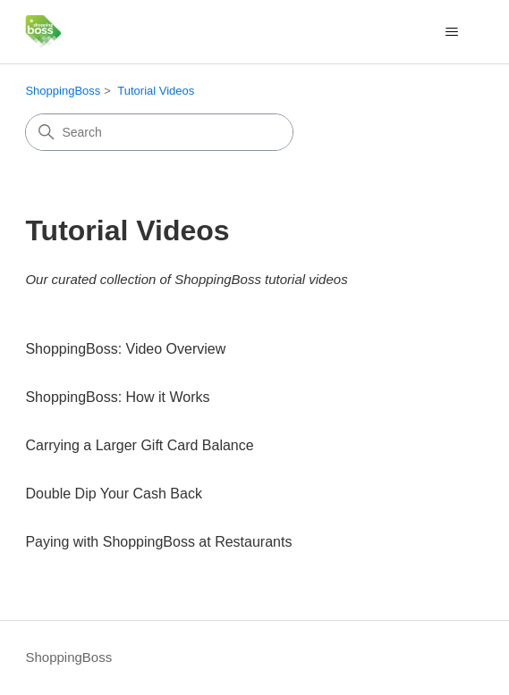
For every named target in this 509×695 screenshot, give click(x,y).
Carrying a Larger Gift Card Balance (139, 445)
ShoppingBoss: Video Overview (125, 348)
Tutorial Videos (155, 90)
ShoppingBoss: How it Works (117, 397)
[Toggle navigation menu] (452, 32)
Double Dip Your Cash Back (113, 493)
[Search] (159, 132)
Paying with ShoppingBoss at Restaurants (158, 541)
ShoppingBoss (62, 90)
